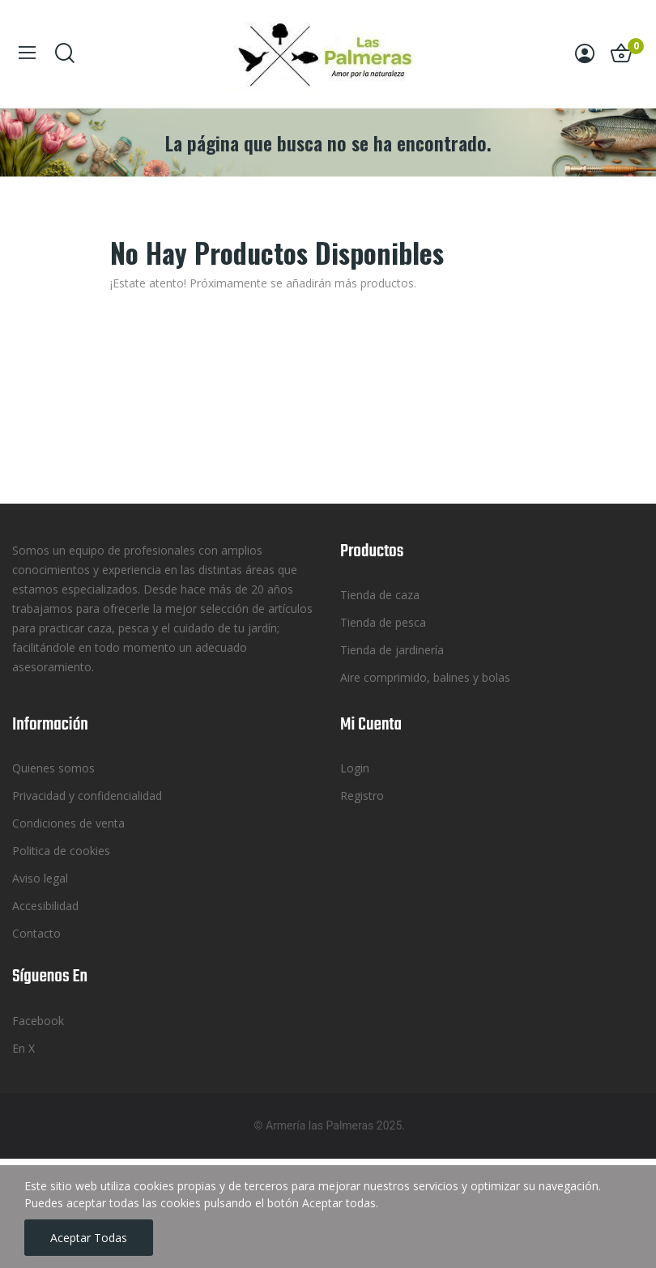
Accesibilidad (45, 905)
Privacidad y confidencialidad (87, 795)
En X (23, 1048)
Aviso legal (40, 878)
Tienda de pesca (383, 622)
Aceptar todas (88, 1237)
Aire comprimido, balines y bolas (425, 677)
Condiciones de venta (68, 823)
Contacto (36, 933)
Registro (362, 795)
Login (354, 768)
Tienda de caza (380, 594)
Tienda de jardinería (392, 649)
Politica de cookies (61, 850)
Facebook (38, 1020)
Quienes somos (53, 768)
